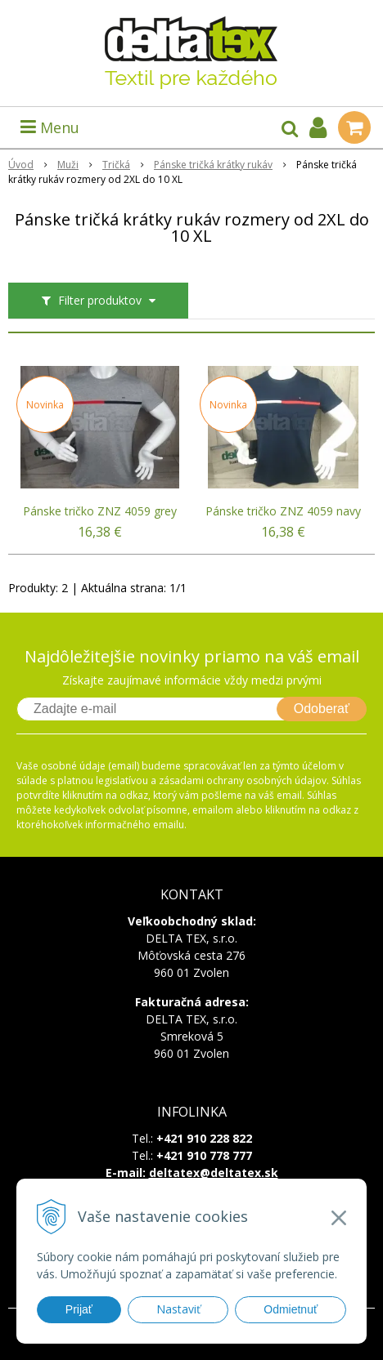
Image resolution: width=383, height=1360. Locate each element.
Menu (49, 127)
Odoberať (321, 709)
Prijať (78, 1309)
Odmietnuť (291, 1309)
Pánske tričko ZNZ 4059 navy (283, 511)
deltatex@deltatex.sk (213, 1172)
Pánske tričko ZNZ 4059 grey (100, 511)
